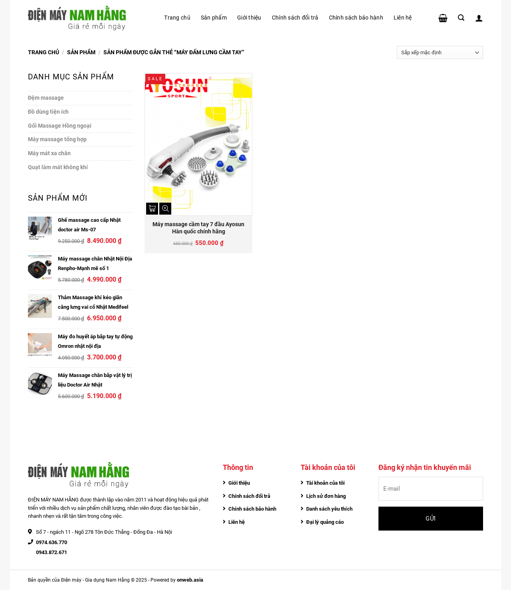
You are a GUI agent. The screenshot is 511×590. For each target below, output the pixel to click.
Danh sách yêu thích (329, 509)
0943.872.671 (51, 552)
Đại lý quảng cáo (325, 522)
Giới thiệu (249, 17)
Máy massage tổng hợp (57, 139)
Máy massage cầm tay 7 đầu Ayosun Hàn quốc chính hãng (198, 228)
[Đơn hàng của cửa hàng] (440, 52)
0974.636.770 (51, 542)
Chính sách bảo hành (356, 17)
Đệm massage (46, 98)
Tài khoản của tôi (325, 483)
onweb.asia (190, 580)
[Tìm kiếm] (461, 18)
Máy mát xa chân (49, 153)
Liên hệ (403, 17)
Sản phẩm (214, 17)
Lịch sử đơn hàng (326, 496)
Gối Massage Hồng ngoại (59, 125)
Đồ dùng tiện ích (48, 112)
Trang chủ (177, 17)
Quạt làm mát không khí (58, 167)
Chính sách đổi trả (295, 17)
